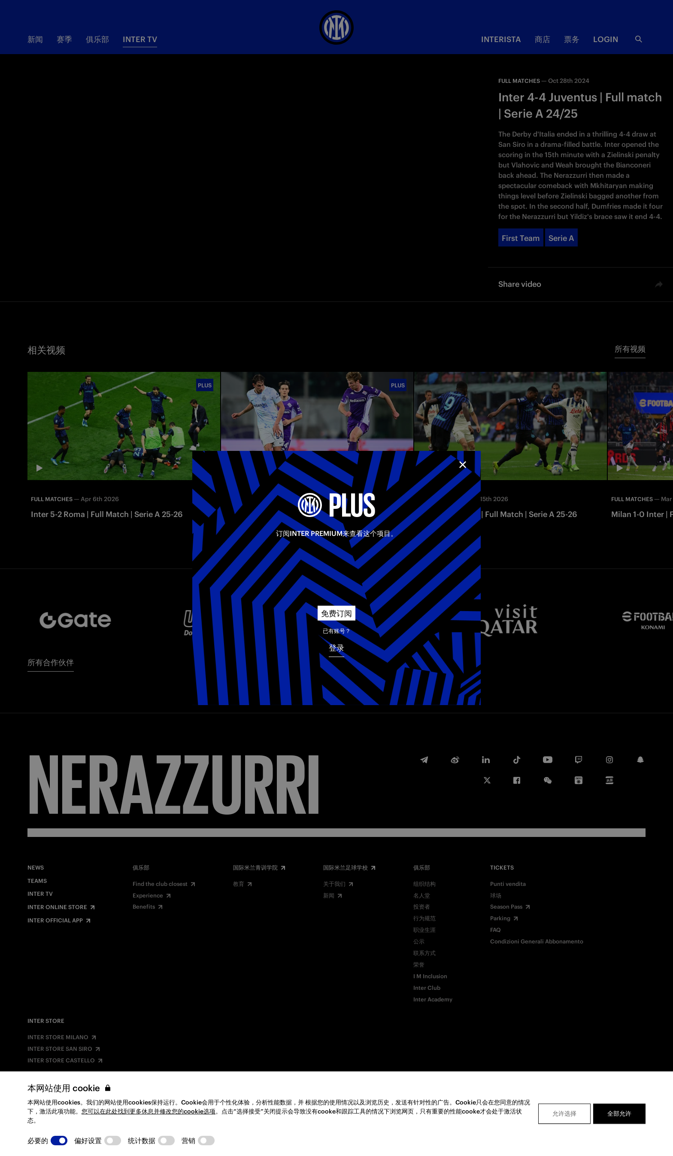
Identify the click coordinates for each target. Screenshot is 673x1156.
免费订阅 (336, 613)
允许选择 (564, 1113)
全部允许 (619, 1113)
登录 (336, 648)
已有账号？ (337, 631)
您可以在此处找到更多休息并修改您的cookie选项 (148, 1111)
